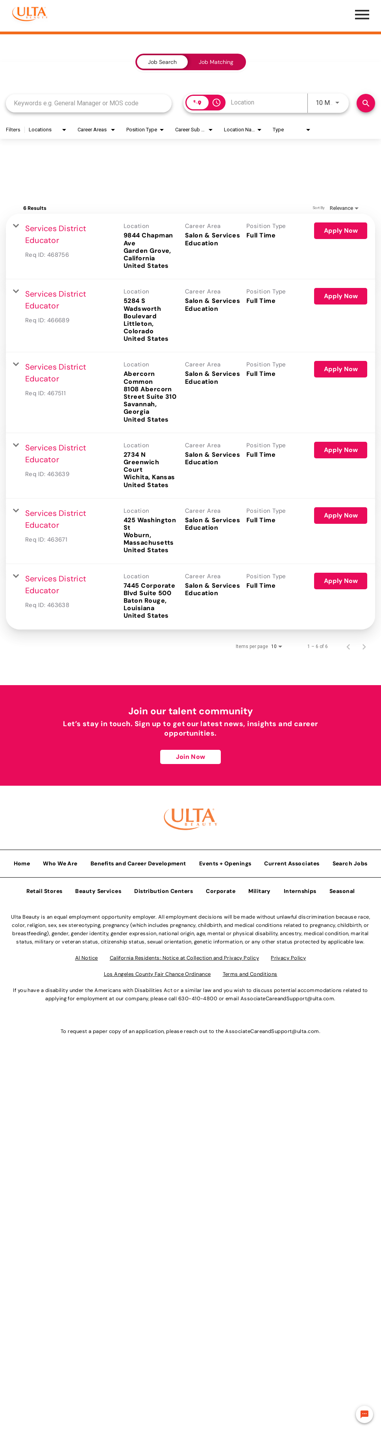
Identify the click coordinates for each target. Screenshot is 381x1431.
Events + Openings (225, 861)
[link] (190, 246)
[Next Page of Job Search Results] (364, 646)
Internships (300, 889)
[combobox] (89, 103)
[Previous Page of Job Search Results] (348, 646)
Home (22, 861)
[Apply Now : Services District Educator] (340, 230)
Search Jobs (350, 861)
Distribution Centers (163, 889)
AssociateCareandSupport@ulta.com (287, 996)
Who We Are (60, 861)
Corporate (220, 889)
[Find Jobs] (366, 103)
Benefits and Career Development (138, 861)
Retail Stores (44, 889)
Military (259, 889)
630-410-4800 (197, 996)
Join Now (190, 757)
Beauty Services (98, 889)
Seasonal (342, 889)
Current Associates (291, 861)
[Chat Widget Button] (364, 1414)
